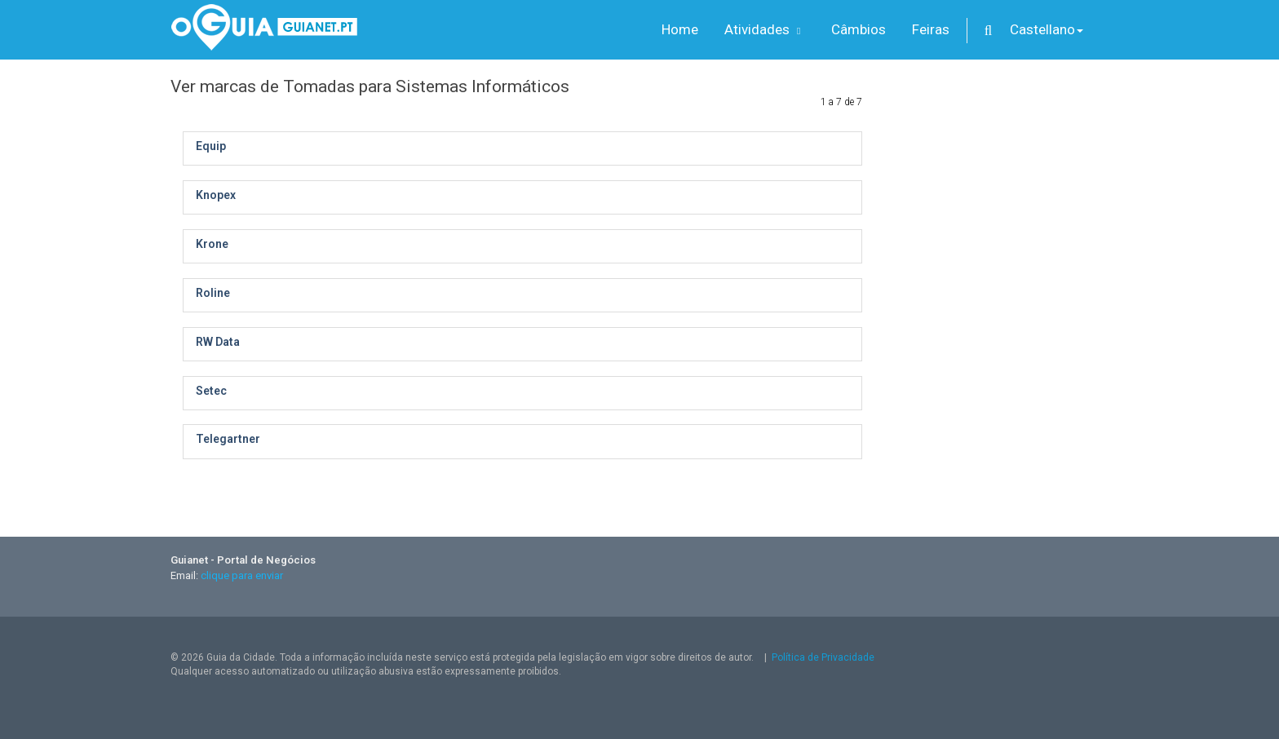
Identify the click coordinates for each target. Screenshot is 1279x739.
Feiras (930, 29)
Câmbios (858, 29)
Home (680, 29)
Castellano (1046, 29)
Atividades (764, 29)
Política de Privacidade (823, 657)
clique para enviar (242, 575)
